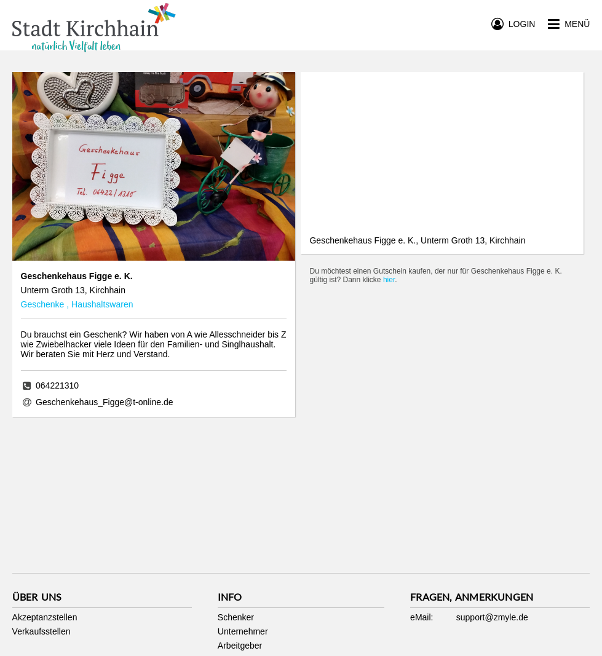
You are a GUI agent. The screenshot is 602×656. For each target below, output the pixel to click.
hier (389, 279)
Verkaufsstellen (41, 631)
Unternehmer (243, 631)
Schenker (236, 617)
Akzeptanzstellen (44, 617)
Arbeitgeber (240, 645)
